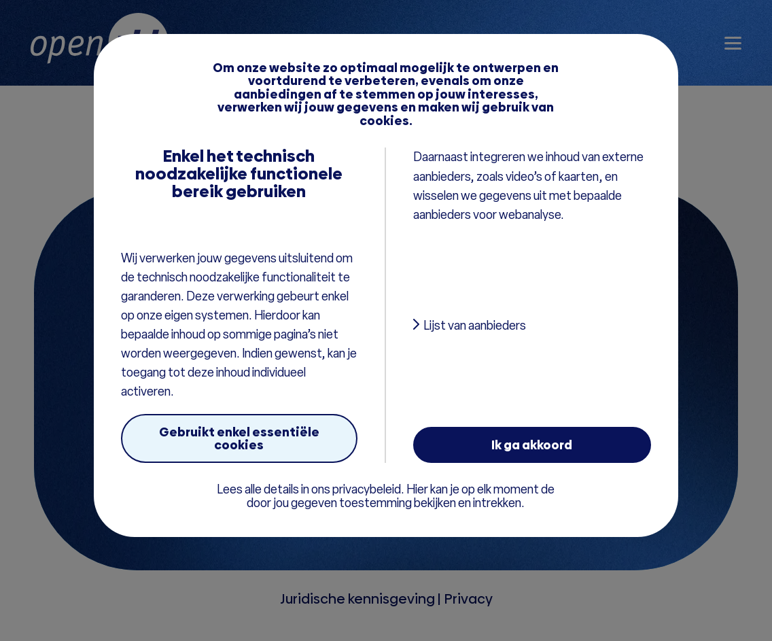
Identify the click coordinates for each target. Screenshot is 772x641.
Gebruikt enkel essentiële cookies (239, 438)
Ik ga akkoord (531, 444)
